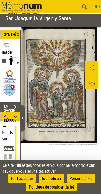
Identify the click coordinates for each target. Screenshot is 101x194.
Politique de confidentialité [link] (51, 187)
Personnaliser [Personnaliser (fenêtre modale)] (81, 178)
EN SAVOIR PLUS (12, 107)
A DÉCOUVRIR (12, 116)
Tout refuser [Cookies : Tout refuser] (51, 178)
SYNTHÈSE (12, 34)
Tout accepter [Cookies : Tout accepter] (22, 178)
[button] (9, 89)
